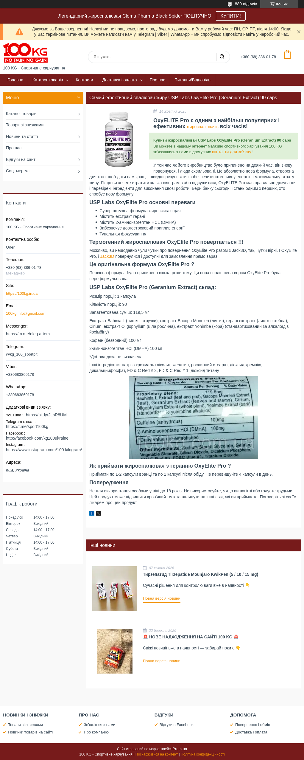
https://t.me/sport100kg (27, 426)
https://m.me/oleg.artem (28, 333)
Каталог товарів (47, 79)
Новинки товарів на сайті (30, 732)
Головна (15, 79)
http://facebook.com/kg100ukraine (37, 438)
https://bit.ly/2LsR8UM (46, 414)
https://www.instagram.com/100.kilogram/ (44, 449)
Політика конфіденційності (203, 754)
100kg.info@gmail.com (25, 313)
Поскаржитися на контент (156, 754)
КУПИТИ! (231, 15)
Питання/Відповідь (192, 79)
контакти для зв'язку (231, 151)
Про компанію (96, 732)
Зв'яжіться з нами (99, 724)
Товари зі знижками (24, 124)
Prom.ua (179, 749)
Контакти (84, 79)
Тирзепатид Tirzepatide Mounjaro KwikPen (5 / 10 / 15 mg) (200, 574)
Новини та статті (22, 136)
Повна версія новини (161, 598)
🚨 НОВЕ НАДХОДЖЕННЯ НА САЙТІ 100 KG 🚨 (190, 637)
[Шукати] (221, 57)
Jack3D (107, 256)
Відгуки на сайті (21, 159)
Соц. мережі (17, 170)
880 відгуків (246, 3)
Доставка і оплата (119, 79)
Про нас (157, 79)
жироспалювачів (202, 126)
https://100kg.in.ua (22, 293)
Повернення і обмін (252, 724)
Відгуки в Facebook (177, 724)
